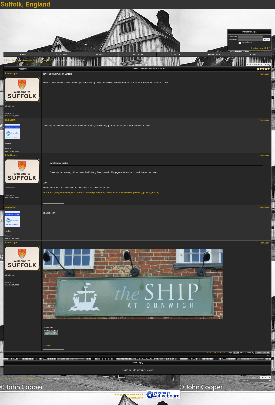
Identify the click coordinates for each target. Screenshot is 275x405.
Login (266, 40)
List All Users (61, 54)
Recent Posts (214, 54)
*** (268, 356)
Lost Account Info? (260, 48)
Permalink (264, 74)
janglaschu (10, 120)
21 (215, 353)
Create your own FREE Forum (128, 394)
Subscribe (265, 377)
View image (47, 345)
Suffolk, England (12, 60)
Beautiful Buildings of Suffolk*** (39, 60)
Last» (223, 353)
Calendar (176, 54)
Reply (267, 65)
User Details (137, 54)
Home (23, 54)
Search (99, 54)
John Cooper (11, 73)
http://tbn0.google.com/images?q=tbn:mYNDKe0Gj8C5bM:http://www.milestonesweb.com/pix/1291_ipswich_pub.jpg (101, 192)
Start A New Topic (254, 65)
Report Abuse (136, 398)
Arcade (252, 54)
